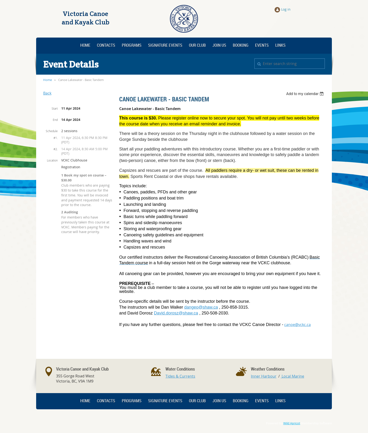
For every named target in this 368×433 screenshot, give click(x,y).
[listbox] (305, 94)
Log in (286, 9)
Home (47, 80)
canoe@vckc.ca (297, 324)
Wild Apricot (291, 423)
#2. (56, 149)
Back (47, 93)
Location (52, 160)
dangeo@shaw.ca (201, 307)
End (55, 120)
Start (55, 108)
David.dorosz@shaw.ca (176, 313)
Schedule (52, 131)
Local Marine (292, 376)
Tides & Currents (180, 376)
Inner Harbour (263, 376)
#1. (56, 138)
